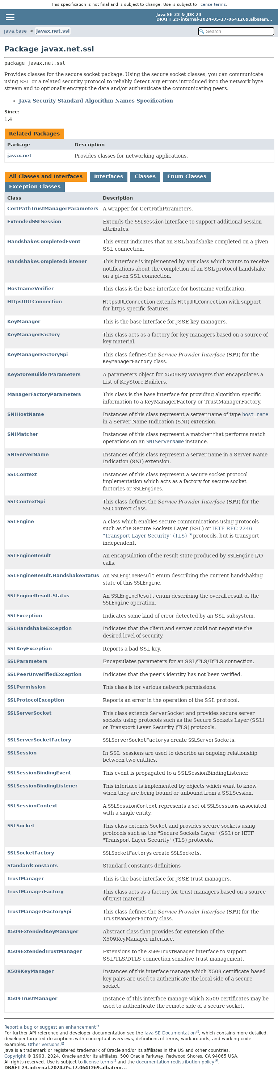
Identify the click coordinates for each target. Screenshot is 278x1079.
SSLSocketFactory (30, 853)
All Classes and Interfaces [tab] (46, 176)
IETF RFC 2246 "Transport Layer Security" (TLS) (177, 532)
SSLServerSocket (29, 713)
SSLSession (22, 753)
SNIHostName (25, 414)
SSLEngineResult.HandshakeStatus (53, 575)
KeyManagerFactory (33, 334)
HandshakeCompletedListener (47, 261)
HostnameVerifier (30, 288)
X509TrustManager (32, 998)
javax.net (19, 155)
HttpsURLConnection (34, 301)
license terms (212, 4)
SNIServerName (28, 454)
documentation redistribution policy (175, 1062)
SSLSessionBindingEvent (39, 772)
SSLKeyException (29, 648)
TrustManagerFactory (35, 891)
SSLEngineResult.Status (38, 595)
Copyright (15, 1056)
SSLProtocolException (35, 700)
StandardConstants (32, 865)
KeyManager (23, 321)
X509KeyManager (30, 971)
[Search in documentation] (236, 31)
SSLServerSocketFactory (39, 740)
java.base (15, 31)
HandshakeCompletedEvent (43, 241)
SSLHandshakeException (39, 628)
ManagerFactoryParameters (44, 394)
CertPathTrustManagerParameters (52, 208)
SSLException (24, 615)
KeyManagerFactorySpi (37, 354)
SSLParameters (27, 661)
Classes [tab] (145, 176)
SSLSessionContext (32, 805)
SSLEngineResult (29, 555)
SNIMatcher (22, 434)
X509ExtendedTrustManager (44, 951)
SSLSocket (20, 825)
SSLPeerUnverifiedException (44, 674)
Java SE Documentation (170, 1033)
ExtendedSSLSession (34, 221)
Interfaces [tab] (108, 176)
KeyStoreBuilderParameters (44, 374)
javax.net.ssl (53, 31)
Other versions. (44, 1044)
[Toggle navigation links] (10, 17)
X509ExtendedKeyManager (42, 931)
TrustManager (25, 878)
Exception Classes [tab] (34, 186)
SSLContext (22, 474)
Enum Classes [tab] (186, 176)
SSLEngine (20, 521)
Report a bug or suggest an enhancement (50, 1027)
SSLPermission (26, 687)
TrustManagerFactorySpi (39, 911)
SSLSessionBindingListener (42, 786)
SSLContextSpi (26, 501)
